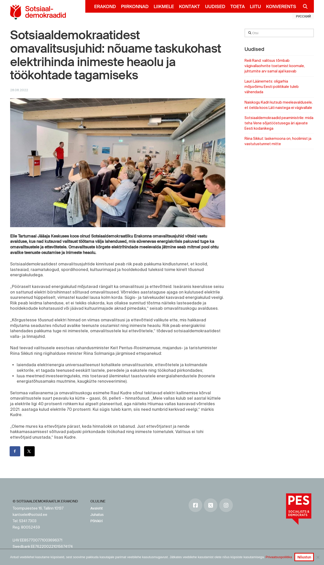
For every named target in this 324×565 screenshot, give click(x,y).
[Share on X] (30, 451)
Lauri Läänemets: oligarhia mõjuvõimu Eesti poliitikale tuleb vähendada (272, 86)
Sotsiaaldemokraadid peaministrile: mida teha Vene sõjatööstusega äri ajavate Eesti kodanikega (279, 123)
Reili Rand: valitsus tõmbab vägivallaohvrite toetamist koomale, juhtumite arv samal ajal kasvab (275, 66)
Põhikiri (96, 521)
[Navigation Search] (303, 6)
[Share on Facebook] (15, 451)
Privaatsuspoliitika (279, 557)
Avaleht (96, 508)
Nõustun (304, 557)
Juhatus (97, 514)
